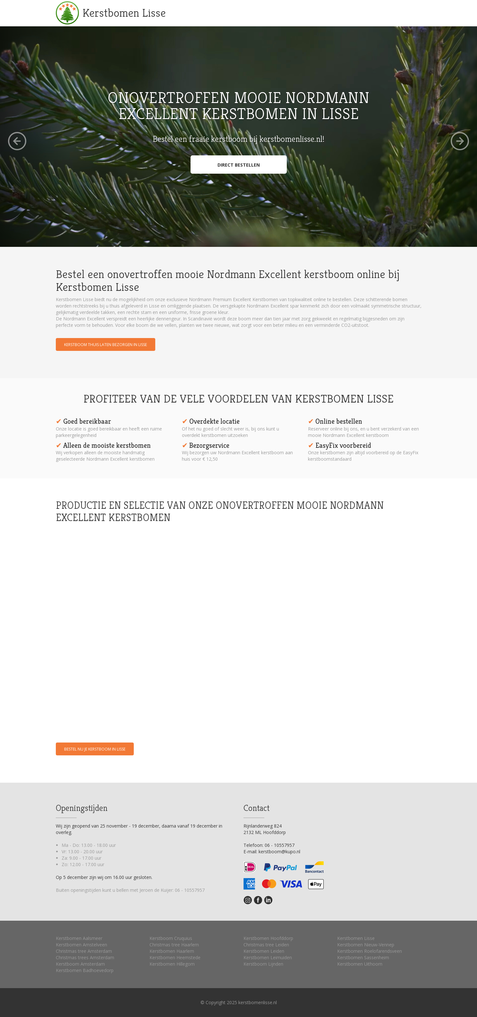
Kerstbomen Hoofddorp (268, 938)
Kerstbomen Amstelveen (81, 945)
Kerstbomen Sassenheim (363, 957)
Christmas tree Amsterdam (84, 951)
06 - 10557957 (190, 890)
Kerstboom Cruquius (170, 938)
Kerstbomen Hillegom (172, 964)
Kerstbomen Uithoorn (359, 964)
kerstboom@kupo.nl (279, 851)
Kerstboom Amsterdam (80, 964)
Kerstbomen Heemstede (174, 957)
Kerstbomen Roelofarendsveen (369, 951)
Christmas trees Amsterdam (85, 957)
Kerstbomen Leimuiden (267, 957)
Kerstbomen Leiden (263, 951)
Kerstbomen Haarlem (171, 951)
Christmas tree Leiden (266, 945)
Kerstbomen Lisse (124, 12)
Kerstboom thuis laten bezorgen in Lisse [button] (105, 344)
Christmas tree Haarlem (174, 945)
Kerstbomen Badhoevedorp (85, 970)
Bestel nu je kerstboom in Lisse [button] (94, 749)
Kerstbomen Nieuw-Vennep (365, 945)
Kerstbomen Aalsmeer (79, 938)
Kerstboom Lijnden (263, 964)
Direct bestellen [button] (238, 165)
